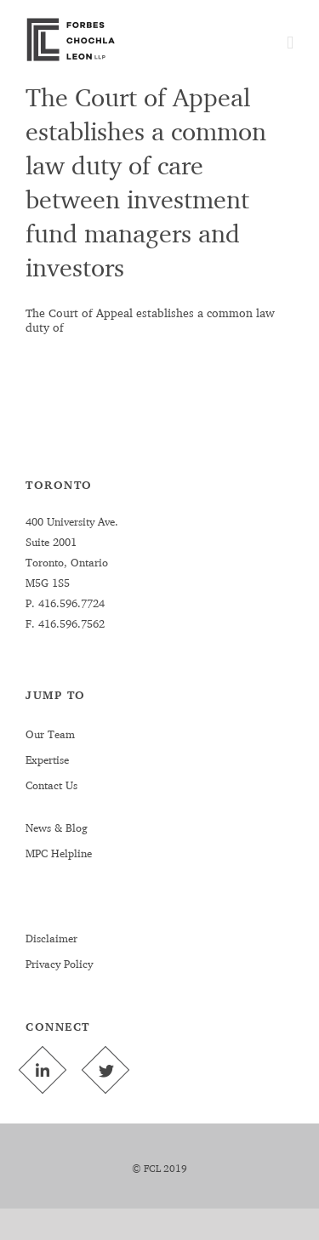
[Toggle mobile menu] (290, 43)
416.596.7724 (70, 603)
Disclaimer (51, 938)
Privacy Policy (59, 963)
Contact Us (51, 785)
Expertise (47, 759)
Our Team (50, 734)
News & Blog (57, 827)
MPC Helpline (59, 853)
